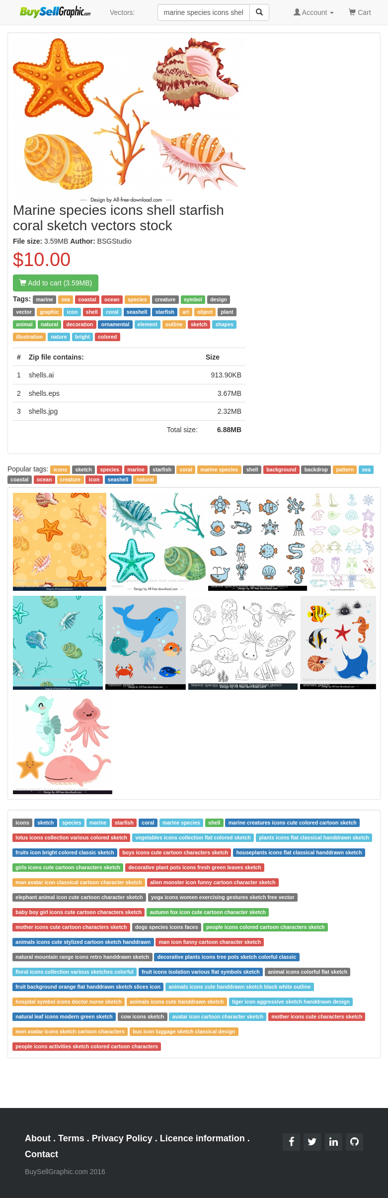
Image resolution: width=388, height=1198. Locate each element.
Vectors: (122, 12)
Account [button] (314, 12)
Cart (360, 11)
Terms (71, 1138)
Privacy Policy (122, 1138)
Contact (41, 1154)
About (38, 1138)
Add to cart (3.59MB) (55, 283)
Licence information (202, 1138)
